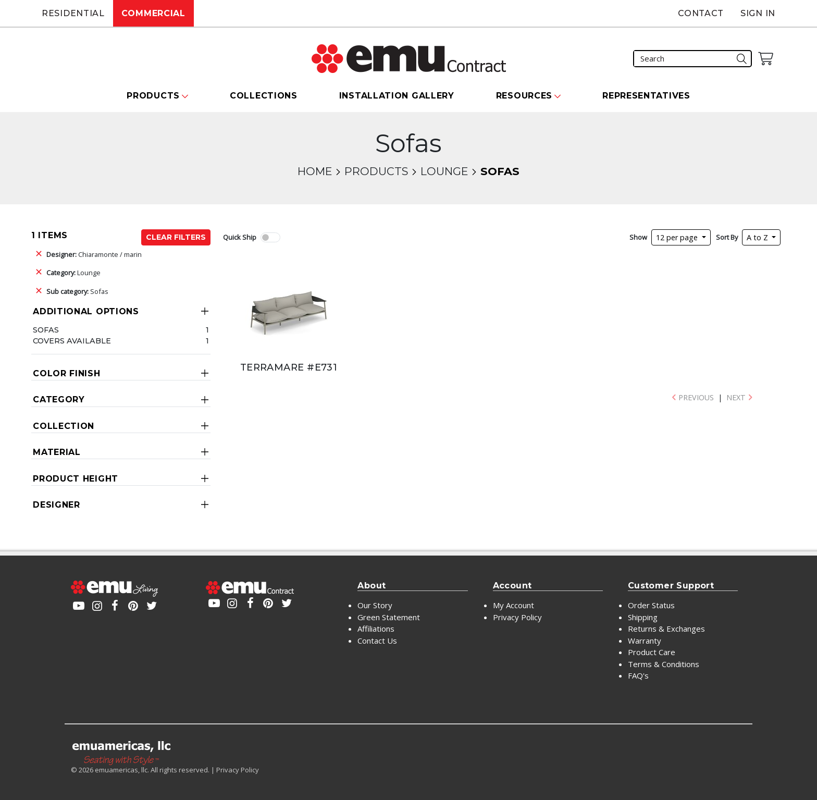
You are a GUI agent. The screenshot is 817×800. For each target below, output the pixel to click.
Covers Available (72, 341)
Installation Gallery (396, 96)
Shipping (643, 617)
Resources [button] (524, 96)
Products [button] (153, 96)
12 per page (678, 237)
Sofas (77, 291)
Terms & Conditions (663, 664)
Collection (63, 426)
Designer (56, 505)
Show (638, 237)
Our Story (374, 605)
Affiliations (375, 628)
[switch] (270, 237)
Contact (701, 13)
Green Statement (388, 617)
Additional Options (86, 311)
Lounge (444, 171)
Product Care (651, 652)
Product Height (75, 479)
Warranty (644, 640)
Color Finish (66, 373)
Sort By (727, 237)
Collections (264, 96)
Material (57, 452)
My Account (513, 605)
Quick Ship (239, 237)
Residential (73, 13)
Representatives (646, 96)
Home (315, 171)
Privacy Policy (517, 617)
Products (376, 171)
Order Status (651, 605)
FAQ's (638, 675)
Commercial (153, 13)
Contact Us (377, 640)
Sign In (757, 13)
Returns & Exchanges (666, 628)
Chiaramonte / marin (94, 254)
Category (59, 399)
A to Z (758, 237)
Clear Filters (176, 237)
